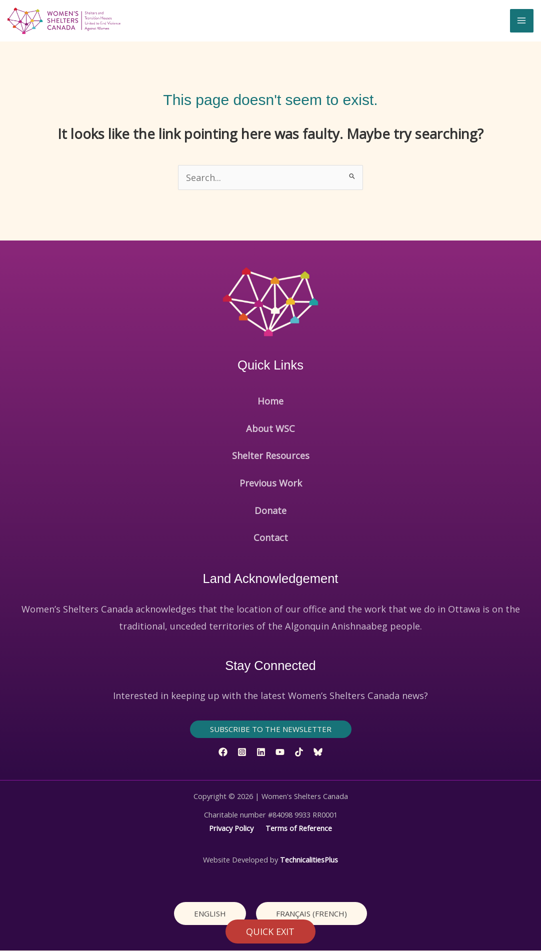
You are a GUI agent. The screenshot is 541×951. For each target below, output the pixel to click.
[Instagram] (242, 752)
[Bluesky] (318, 752)
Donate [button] (270, 511)
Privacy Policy (231, 829)
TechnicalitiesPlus (309, 860)
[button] (271, 729)
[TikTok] (299, 752)
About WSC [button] (270, 429)
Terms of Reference (299, 829)
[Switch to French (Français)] (311, 914)
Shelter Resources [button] (271, 456)
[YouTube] (280, 752)
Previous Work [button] (271, 484)
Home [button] (271, 402)
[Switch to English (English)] (210, 914)
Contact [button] (271, 538)
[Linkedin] (261, 752)
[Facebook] (223, 752)
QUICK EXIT (270, 932)
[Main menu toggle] (522, 20)
